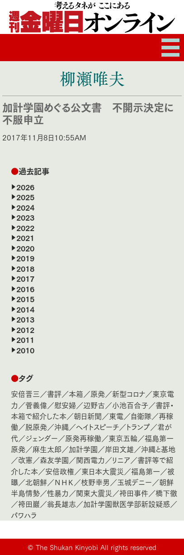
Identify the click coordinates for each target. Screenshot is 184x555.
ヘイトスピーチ (97, 426)
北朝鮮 (36, 481)
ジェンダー (41, 438)
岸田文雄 (119, 448)
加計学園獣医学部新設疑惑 (126, 503)
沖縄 (61, 426)
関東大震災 (94, 492)
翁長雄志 (61, 503)
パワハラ (24, 515)
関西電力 (90, 459)
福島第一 (145, 471)
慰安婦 (65, 404)
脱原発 (36, 426)
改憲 (25, 459)
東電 (116, 415)
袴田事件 (133, 492)
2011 (25, 339)
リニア (121, 459)
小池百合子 (130, 404)
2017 (25, 278)
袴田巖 (29, 503)
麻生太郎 (47, 448)
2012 (25, 329)
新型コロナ (128, 393)
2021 (25, 237)
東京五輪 (123, 438)
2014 (25, 309)
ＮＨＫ (64, 481)
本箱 (76, 393)
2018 (25, 268)
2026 (25, 186)
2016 (25, 288)
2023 (25, 217)
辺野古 (94, 404)
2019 (25, 257)
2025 (25, 196)
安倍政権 (59, 471)
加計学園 (83, 448)
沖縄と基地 (158, 448)
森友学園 (54, 459)
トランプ (138, 426)
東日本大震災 (102, 471)
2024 (25, 207)
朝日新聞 (88, 415)
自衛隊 (141, 415)
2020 (25, 247)
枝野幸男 (95, 481)
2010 (25, 349)
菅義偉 (36, 404)
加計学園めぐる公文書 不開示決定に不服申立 (88, 112)
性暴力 (58, 492)
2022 (25, 227)
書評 (54, 393)
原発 (97, 393)
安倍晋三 (25, 393)
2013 (25, 319)
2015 (25, 298)
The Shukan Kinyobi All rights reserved (96, 546)
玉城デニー (134, 481)
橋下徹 (166, 492)
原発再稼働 (83, 438)
